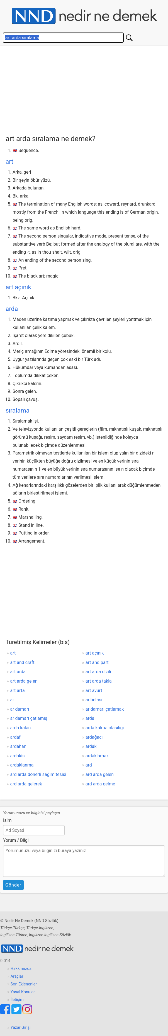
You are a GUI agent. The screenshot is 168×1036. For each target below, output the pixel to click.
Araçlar (17, 976)
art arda (18, 671)
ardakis (17, 755)
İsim (7, 820)
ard (89, 765)
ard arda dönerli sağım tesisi (38, 774)
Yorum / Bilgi (16, 840)
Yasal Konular (23, 992)
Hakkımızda (21, 968)
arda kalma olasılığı (105, 727)
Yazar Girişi (21, 1027)
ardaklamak (97, 755)
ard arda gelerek (26, 784)
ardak (91, 746)
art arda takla (99, 681)
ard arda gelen (100, 774)
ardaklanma (22, 765)
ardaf (15, 737)
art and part (97, 662)
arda (12, 308)
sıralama (18, 410)
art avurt (94, 690)
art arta (17, 690)
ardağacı (94, 737)
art (9, 161)
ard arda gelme (100, 784)
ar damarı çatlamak (105, 709)
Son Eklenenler (24, 984)
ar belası (94, 699)
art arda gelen (24, 681)
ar (12, 699)
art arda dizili (98, 671)
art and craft (22, 662)
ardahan (18, 746)
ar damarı (19, 709)
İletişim (17, 999)
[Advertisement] (84, 92)
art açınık (18, 287)
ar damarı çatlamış (28, 718)
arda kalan (20, 727)
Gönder (13, 885)
